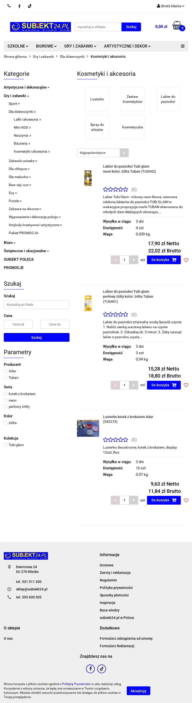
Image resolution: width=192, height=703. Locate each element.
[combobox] (103, 152)
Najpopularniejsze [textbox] (93, 153)
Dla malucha (20, 177)
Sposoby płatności (114, 595)
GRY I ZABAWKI (80, 46)
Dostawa (107, 565)
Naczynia (22, 135)
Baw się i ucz (20, 185)
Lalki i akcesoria (27, 119)
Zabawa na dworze (25, 209)
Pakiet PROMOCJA (23, 233)
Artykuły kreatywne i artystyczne (35, 225)
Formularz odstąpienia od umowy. (126, 638)
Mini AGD (22, 127)
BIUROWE (46, 46)
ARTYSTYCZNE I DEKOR (127, 46)
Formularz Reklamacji (117, 646)
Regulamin (108, 580)
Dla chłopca (19, 169)
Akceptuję (138, 691)
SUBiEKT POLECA (19, 259)
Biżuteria (22, 143)
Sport (14, 104)
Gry (13, 193)
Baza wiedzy (110, 610)
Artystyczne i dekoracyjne (27, 87)
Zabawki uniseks (23, 161)
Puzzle (15, 201)
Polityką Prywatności (76, 684)
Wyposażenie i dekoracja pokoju (35, 217)
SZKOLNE (18, 46)
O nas (8, 638)
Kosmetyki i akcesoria (32, 151)
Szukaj (36, 337)
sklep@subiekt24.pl (32, 589)
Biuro (10, 242)
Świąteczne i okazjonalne (26, 251)
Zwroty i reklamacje (115, 573)
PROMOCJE (14, 267)
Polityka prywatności (116, 588)
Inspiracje (108, 603)
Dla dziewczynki (22, 112)
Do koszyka (164, 259)
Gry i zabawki (16, 96)
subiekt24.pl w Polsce (117, 618)
